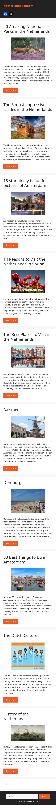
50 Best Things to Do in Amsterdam (25, 560)
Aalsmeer (12, 409)
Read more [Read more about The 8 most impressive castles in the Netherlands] (11, 166)
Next (19, 784)
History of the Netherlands (16, 716)
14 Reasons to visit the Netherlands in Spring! (24, 261)
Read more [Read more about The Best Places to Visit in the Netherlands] (11, 395)
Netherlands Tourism (18, 6)
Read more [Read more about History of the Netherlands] (11, 771)
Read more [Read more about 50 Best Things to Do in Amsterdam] (11, 621)
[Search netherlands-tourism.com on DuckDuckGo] (22, 796)
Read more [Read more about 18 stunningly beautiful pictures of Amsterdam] (11, 245)
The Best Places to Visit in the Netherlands (27, 337)
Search (44, 796)
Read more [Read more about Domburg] (11, 543)
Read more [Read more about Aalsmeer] (11, 468)
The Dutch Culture (20, 635)
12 (13, 784)
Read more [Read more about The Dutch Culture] (11, 700)
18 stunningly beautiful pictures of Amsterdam (25, 183)
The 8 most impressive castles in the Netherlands (27, 107)
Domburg (12, 482)
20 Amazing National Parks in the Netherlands (26, 29)
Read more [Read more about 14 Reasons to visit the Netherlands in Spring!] (11, 320)
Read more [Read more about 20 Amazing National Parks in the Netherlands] (11, 90)
